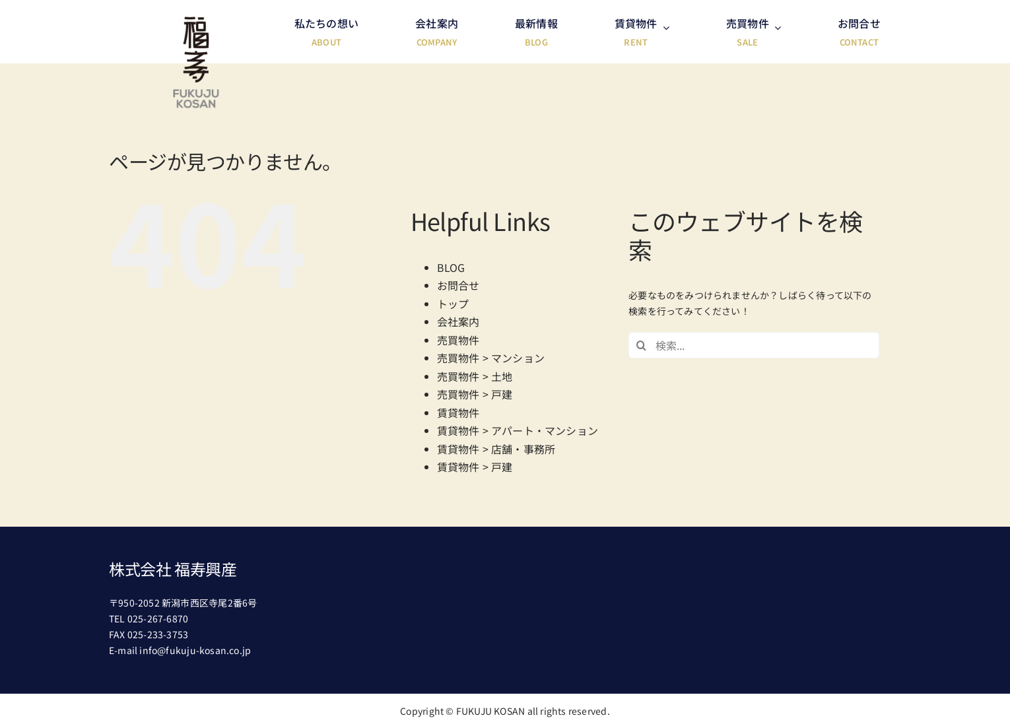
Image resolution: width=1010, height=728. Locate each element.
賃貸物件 (458, 412)
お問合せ (458, 285)
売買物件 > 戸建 (475, 394)
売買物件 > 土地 (475, 376)
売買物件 (458, 340)
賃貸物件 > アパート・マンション (518, 430)
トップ (453, 304)
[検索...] (753, 345)
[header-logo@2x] (196, 21)
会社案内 (458, 321)
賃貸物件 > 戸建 (475, 467)
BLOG (451, 267)
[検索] (641, 345)
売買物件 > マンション (491, 358)
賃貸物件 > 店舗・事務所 (496, 449)
